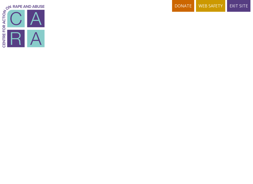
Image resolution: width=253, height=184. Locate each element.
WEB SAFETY (211, 6)
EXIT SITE (239, 6)
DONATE (183, 6)
